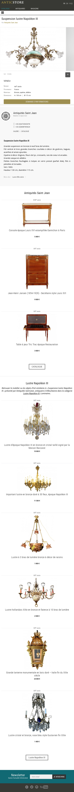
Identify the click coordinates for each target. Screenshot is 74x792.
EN (67, 3)
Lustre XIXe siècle (18, 177)
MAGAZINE (34, 8)
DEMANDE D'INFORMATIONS (37, 101)
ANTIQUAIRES (20, 8)
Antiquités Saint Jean (25, 113)
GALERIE (16, 131)
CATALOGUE (5, 8)
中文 (71, 3)
